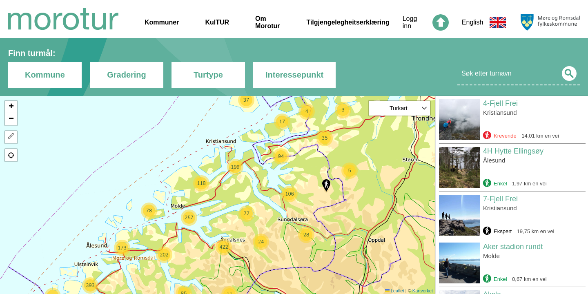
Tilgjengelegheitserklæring (347, 22)
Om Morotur (267, 22)
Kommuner (162, 22)
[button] (326, 185)
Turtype (208, 74)
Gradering (126, 74)
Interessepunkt (294, 74)
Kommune (45, 74)
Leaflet (394, 290)
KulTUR (217, 22)
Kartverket (422, 290)
